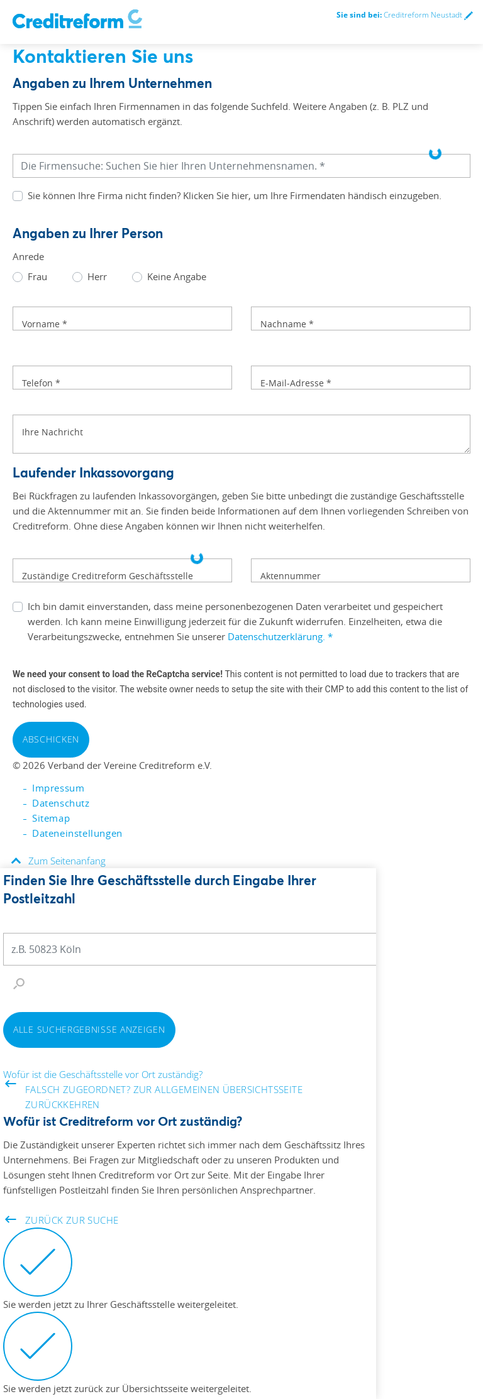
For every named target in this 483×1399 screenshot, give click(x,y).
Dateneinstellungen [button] (77, 833)
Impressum (58, 787)
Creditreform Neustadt (404, 14)
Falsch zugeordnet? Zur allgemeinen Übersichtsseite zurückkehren (154, 1096)
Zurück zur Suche (61, 1219)
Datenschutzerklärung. (280, 636)
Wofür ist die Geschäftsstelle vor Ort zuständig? (103, 1074)
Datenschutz (61, 803)
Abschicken (51, 739)
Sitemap (51, 818)
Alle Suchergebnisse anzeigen (89, 1029)
